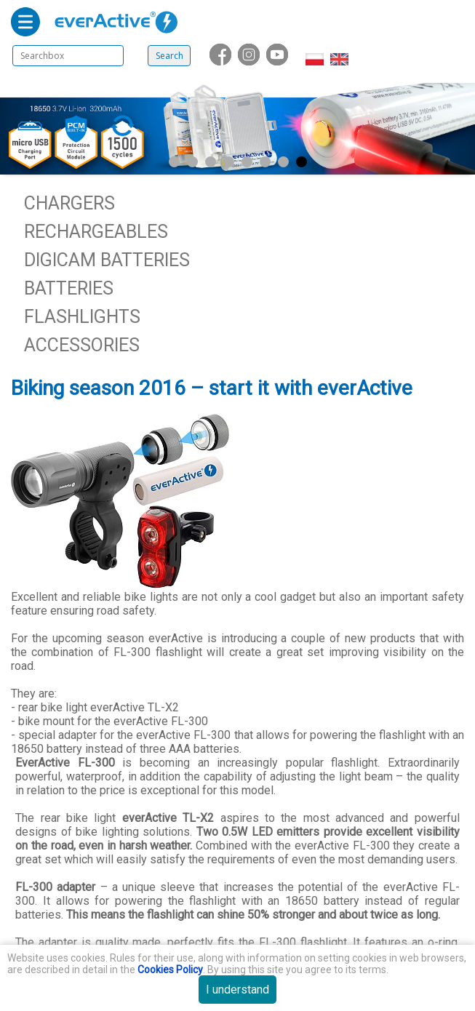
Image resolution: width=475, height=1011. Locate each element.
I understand (237, 989)
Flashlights (82, 316)
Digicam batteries (107, 260)
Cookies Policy (170, 969)
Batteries (68, 288)
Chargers (69, 203)
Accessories (82, 345)
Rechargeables (96, 231)
